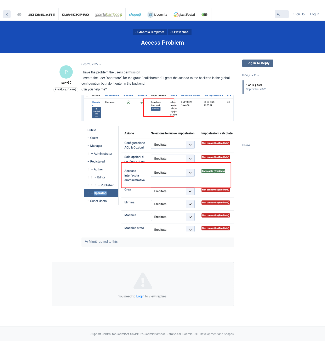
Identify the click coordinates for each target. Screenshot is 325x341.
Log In (314, 14)
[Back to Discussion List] (7, 14)
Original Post (251, 75)
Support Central (20, 13)
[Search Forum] (282, 14)
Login (140, 296)
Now (246, 144)
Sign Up (299, 14)
